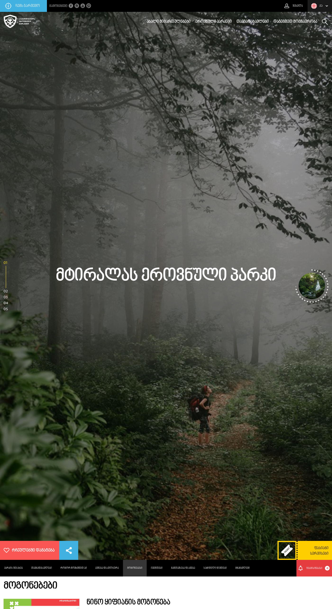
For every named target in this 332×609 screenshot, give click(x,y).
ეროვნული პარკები (213, 22)
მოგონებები (134, 568)
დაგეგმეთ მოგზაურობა (295, 22)
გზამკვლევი (242, 568)
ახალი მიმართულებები (169, 22)
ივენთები (157, 568)
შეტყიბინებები (318, 568)
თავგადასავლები (252, 22)
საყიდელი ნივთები (215, 568)
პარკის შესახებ (13, 568)
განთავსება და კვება (183, 568)
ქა (317, 6)
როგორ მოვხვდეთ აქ (73, 568)
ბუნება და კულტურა (107, 568)
